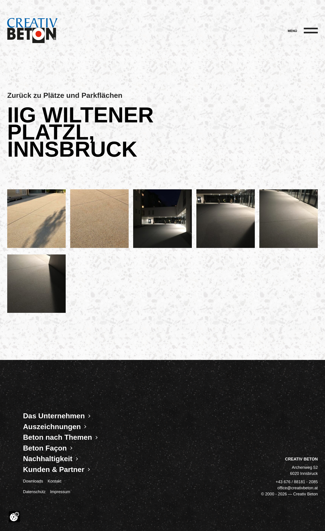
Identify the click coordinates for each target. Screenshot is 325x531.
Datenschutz (34, 492)
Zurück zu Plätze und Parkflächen (64, 95)
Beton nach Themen (57, 437)
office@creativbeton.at (297, 488)
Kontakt (54, 481)
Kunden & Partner (53, 469)
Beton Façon (45, 448)
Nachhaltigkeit (47, 459)
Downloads (33, 481)
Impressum (60, 492)
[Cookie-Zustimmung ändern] (14, 516)
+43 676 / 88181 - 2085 (297, 482)
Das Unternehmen (54, 416)
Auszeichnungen (52, 427)
